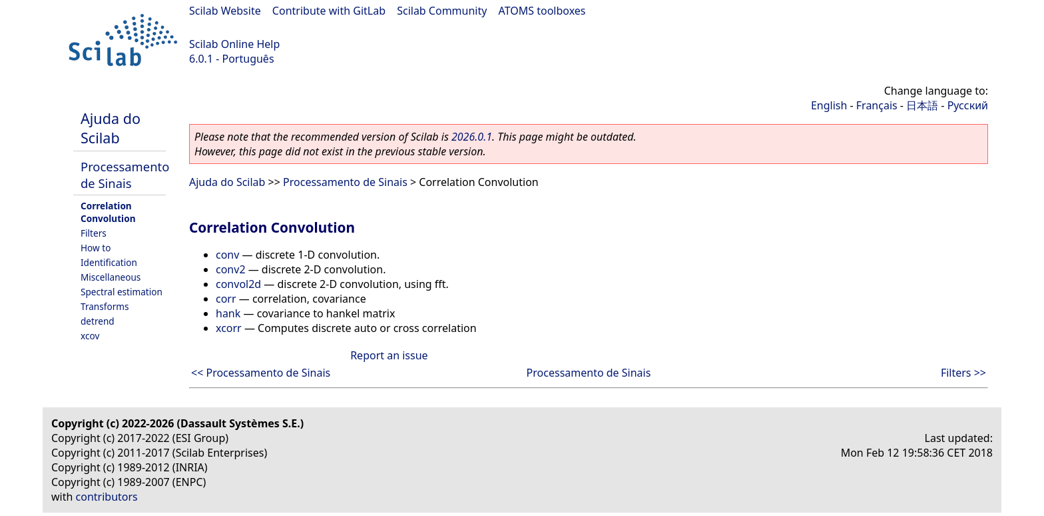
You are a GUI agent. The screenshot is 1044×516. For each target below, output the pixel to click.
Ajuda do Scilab (110, 128)
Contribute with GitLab (329, 10)
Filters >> (963, 372)
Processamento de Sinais (125, 174)
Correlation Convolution (108, 212)
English (829, 105)
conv (227, 254)
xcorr (229, 328)
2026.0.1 (471, 136)
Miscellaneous (110, 277)
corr (226, 298)
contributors (107, 496)
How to (96, 247)
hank (228, 313)
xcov (90, 335)
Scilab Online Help (234, 44)
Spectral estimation (121, 291)
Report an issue (388, 355)
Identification (109, 262)
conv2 (231, 269)
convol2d (238, 284)
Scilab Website (225, 10)
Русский (967, 105)
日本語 (922, 105)
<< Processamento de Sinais (260, 372)
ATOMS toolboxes (542, 10)
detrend (98, 321)
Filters (94, 233)
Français (877, 105)
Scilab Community (442, 10)
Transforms (105, 306)
